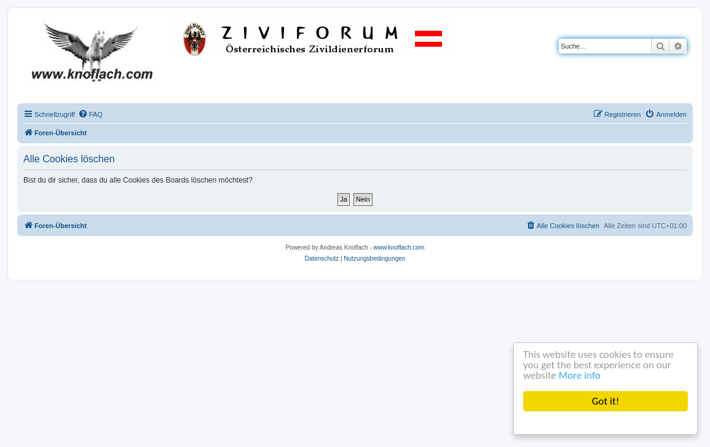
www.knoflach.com (399, 247)
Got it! (605, 401)
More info (580, 375)
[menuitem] (90, 114)
